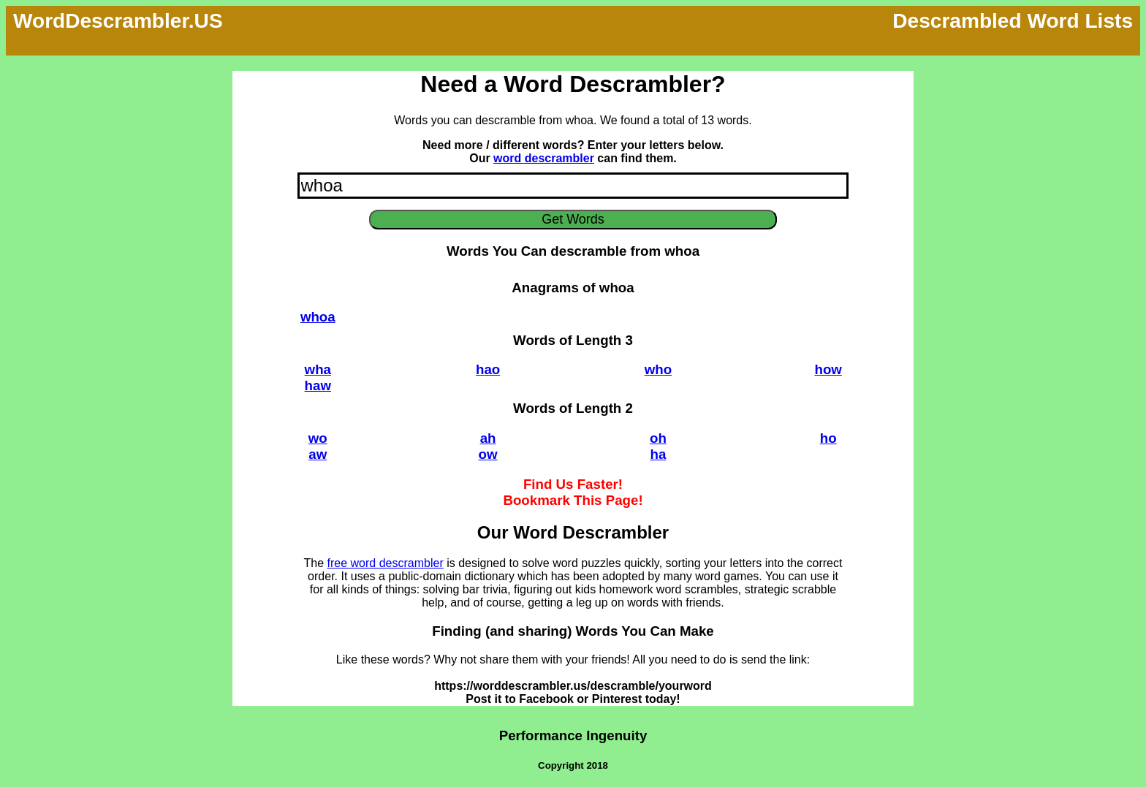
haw (318, 385)
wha (318, 369)
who (658, 369)
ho (828, 438)
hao (488, 369)
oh (658, 438)
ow (488, 454)
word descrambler (543, 158)
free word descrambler (385, 563)
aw (317, 454)
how (827, 369)
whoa (317, 316)
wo (317, 438)
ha (658, 454)
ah (488, 438)
